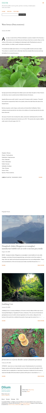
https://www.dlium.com (25, 403)
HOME (3, 11)
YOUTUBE (16, 11)
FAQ (17, 399)
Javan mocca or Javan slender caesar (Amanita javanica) (22, 359)
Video (20, 177)
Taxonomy (15, 177)
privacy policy (26, 404)
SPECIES (9, 11)
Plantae (8, 177)
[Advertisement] (23, 195)
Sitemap (13, 399)
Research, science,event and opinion (11, 388)
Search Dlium (22, 14)
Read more (41, 265)
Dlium (5, 3)
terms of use (11, 404)
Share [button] (40, 177)
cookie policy (18, 404)
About (3, 399)
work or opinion (5, 395)
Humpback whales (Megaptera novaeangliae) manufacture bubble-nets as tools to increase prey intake (22, 247)
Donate (8, 399)
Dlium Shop (31, 389)
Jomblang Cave (7, 304)
